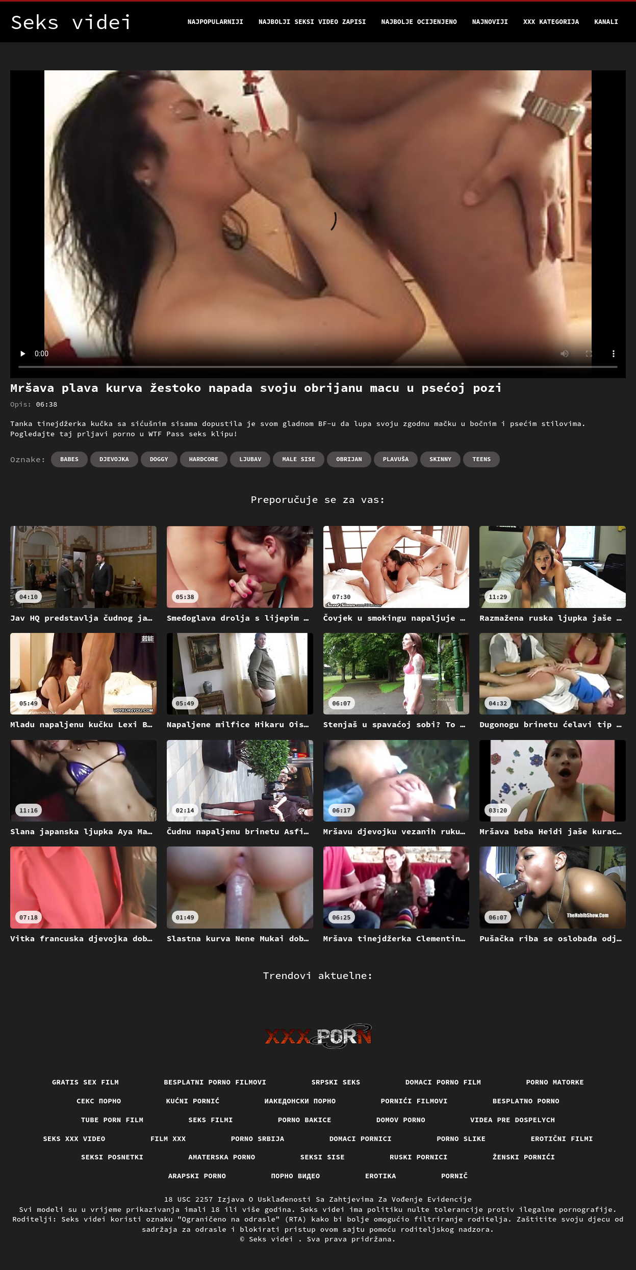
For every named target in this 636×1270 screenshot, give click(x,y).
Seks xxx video (74, 1138)
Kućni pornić (193, 1100)
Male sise (298, 459)
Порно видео (295, 1175)
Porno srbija (258, 1138)
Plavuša (396, 459)
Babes (69, 459)
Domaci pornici (360, 1138)
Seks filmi (210, 1119)
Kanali (606, 21)
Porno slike (461, 1138)
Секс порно (99, 1100)
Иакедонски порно (300, 1100)
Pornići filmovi (414, 1100)
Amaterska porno (221, 1156)
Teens (481, 459)
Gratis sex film (85, 1082)
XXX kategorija (551, 21)
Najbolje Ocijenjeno (419, 21)
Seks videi (273, 1238)
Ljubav (250, 459)
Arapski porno (197, 1175)
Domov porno (400, 1119)
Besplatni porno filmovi (215, 1082)
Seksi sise (322, 1156)
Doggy (159, 459)
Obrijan (349, 459)
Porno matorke (555, 1082)
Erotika (380, 1175)
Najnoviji (490, 21)
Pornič (454, 1175)
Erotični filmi (561, 1138)
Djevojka (114, 459)
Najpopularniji (215, 21)
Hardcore (204, 459)
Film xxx (168, 1138)
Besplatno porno (526, 1100)
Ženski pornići (524, 1156)
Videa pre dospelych (512, 1119)
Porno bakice (305, 1119)
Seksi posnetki (112, 1156)
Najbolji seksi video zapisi (312, 21)
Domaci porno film (443, 1082)
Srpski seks (335, 1082)
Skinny (440, 459)
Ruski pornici (419, 1156)
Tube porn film (112, 1119)
